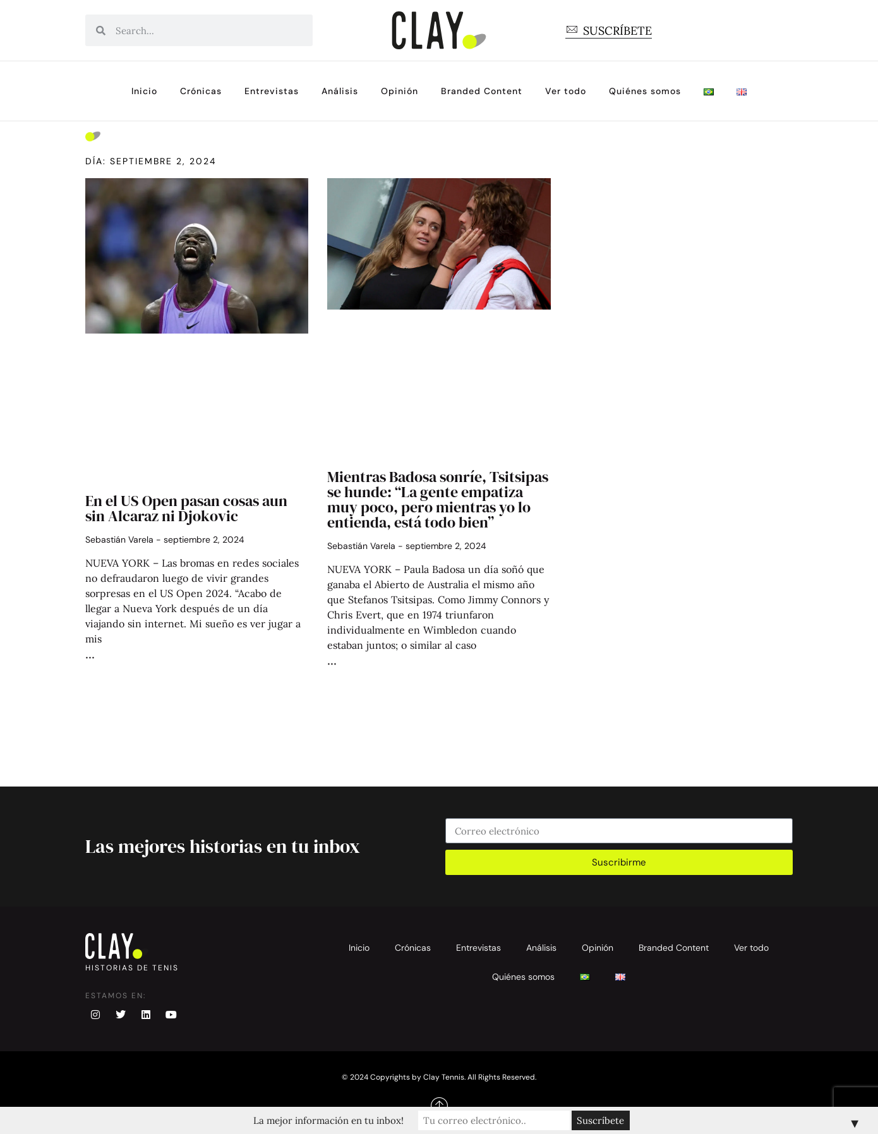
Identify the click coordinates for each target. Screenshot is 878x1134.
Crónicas (201, 91)
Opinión (399, 91)
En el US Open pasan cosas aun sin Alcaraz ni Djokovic (186, 508)
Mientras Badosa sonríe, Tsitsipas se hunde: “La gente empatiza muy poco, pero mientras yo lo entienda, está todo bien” (437, 499)
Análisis (340, 91)
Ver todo (565, 91)
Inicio (144, 91)
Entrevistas (271, 91)
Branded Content (481, 91)
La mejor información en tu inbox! (328, 1120)
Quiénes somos (645, 91)
